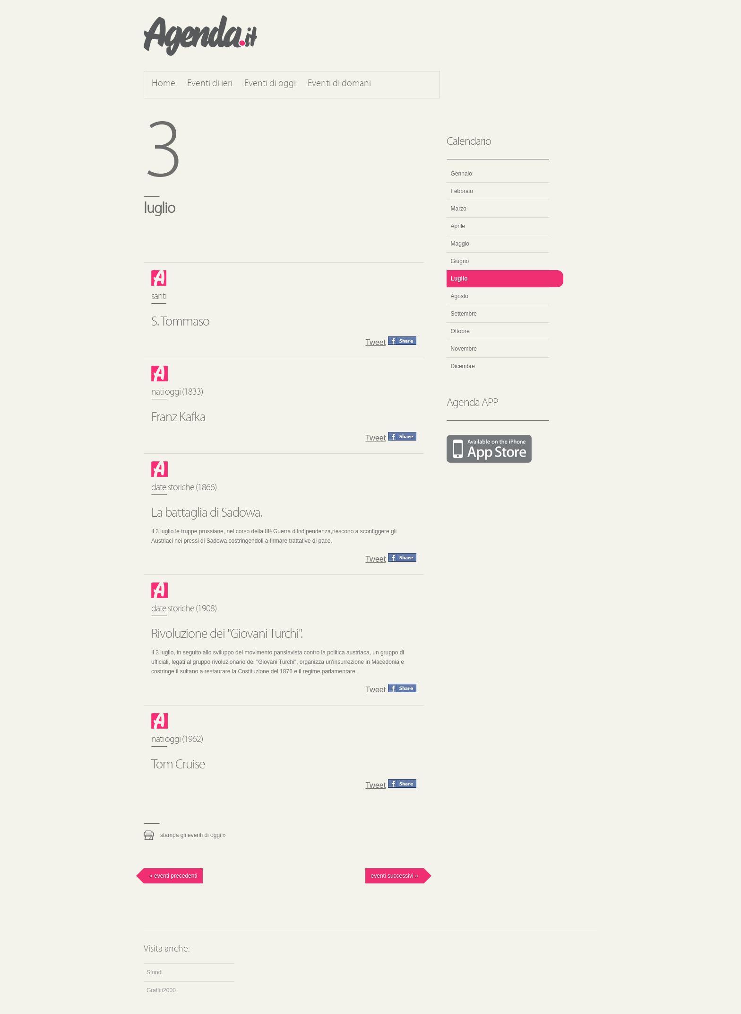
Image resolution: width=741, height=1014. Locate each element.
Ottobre (460, 331)
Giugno (460, 261)
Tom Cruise (178, 765)
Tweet (375, 342)
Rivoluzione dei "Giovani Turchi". (226, 634)
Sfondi (154, 972)
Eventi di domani (339, 83)
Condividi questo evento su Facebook (402, 340)
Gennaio (461, 173)
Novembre (464, 348)
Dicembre (463, 366)
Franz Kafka (178, 417)
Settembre (464, 313)
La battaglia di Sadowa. (206, 513)
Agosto (459, 296)
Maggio (460, 243)
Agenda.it (200, 35)
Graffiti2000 (161, 990)
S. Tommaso (180, 322)
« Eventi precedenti (173, 876)
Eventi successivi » (394, 876)
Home (163, 83)
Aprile (458, 226)
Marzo (458, 208)
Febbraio (462, 191)
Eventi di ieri (210, 83)
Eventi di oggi (270, 83)
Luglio (459, 278)
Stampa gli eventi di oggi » (193, 835)
